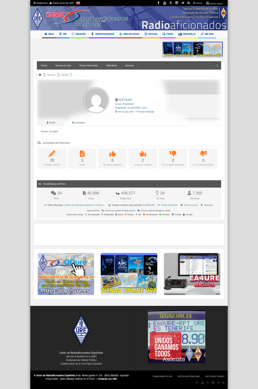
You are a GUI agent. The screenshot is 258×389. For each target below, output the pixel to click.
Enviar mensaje (144, 111)
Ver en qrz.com (124, 111)
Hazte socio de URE (62, 3)
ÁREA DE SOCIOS (129, 34)
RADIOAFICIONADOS (102, 34)
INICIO (49, 34)
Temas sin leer (63, 65)
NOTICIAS (151, 34)
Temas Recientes (88, 65)
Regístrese (42, 3)
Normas (129, 65)
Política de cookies (214, 376)
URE (63, 34)
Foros (44, 65)
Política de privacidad (189, 376)
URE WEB (207, 34)
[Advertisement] (95, 49)
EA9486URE (149, 205)
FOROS (168, 34)
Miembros (111, 65)
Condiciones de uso (162, 376)
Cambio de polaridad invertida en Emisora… (84, 205)
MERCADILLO (187, 34)
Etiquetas (208, 205)
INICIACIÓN (78, 34)
